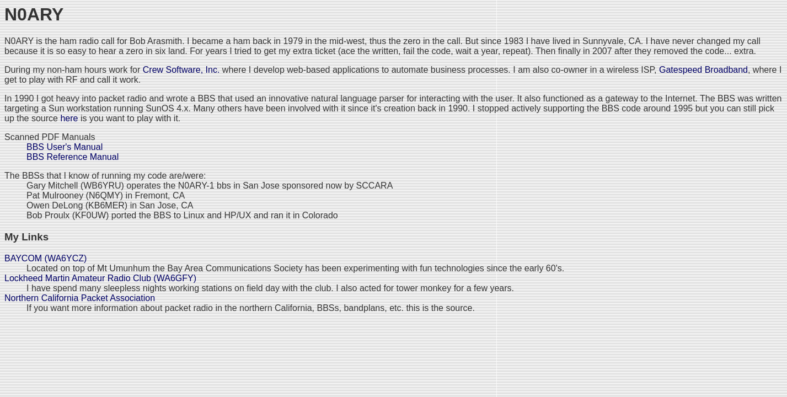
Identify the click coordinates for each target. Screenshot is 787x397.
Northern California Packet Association (79, 298)
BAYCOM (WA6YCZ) (45, 258)
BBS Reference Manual (72, 157)
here (69, 118)
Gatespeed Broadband (703, 69)
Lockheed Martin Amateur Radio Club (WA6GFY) (100, 278)
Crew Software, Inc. (181, 69)
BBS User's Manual (64, 147)
